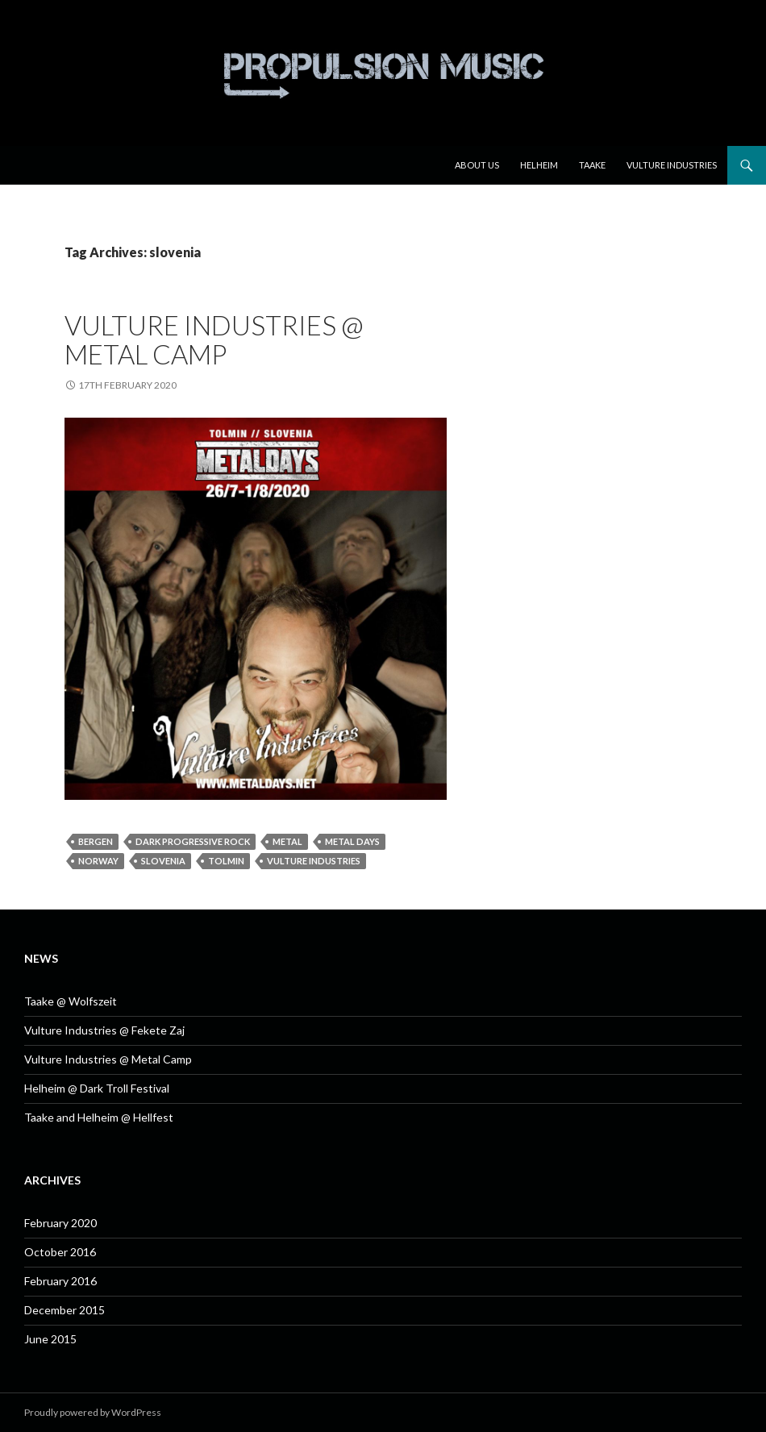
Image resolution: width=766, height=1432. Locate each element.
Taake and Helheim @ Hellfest (98, 1117)
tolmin (226, 860)
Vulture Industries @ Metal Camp (214, 339)
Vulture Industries (672, 165)
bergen (95, 841)
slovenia (163, 860)
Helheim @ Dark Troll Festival (96, 1088)
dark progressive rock (192, 841)
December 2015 (64, 1310)
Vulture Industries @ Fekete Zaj (104, 1030)
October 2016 (60, 1252)
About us (477, 165)
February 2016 (60, 1281)
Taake (592, 165)
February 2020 (60, 1223)
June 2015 (50, 1339)
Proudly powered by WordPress (92, 1412)
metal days (352, 841)
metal (287, 841)
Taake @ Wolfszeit (70, 1001)
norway (98, 860)
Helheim (539, 165)
